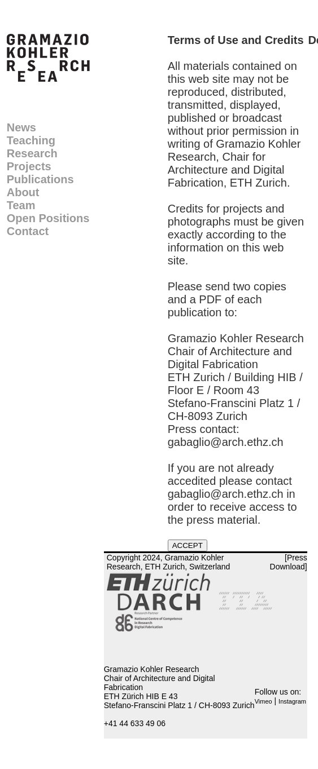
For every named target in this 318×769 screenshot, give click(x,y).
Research (32, 153)
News (21, 127)
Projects (29, 166)
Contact (28, 231)
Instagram (292, 701)
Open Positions (48, 218)
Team (21, 205)
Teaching (31, 140)
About (23, 192)
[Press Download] (288, 562)
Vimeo (263, 701)
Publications (40, 179)
